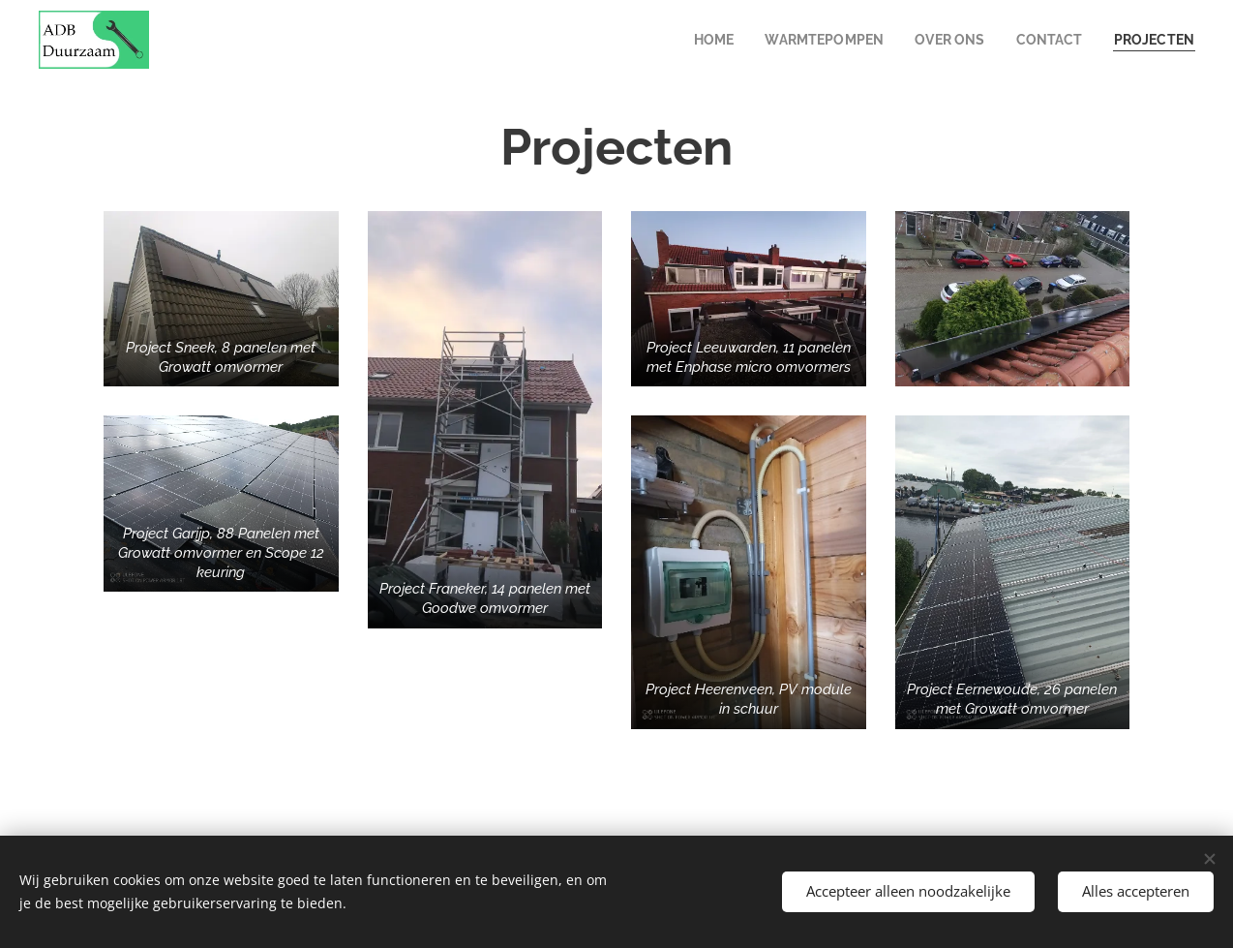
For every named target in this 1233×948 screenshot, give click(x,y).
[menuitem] (699, 39)
